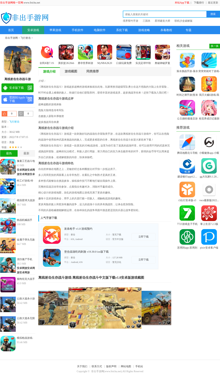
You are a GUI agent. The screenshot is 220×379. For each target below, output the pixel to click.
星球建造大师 (162, 20)
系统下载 (122, 30)
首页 (11, 30)
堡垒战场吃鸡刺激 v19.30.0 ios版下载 (86, 251)
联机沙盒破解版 (183, 20)
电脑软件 (100, 30)
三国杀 (146, 20)
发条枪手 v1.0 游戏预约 (78, 228)
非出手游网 (11, 38)
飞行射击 (26, 38)
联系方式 (97, 366)
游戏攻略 (144, 30)
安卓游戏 (33, 30)
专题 (188, 30)
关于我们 (82, 366)
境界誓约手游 (130, 20)
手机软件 (77, 30)
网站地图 (126, 366)
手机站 (139, 366)
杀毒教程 (166, 30)
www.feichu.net (32, 2)
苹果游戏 (55, 30)
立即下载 (143, 236)
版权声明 (111, 366)
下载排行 (199, 2)
